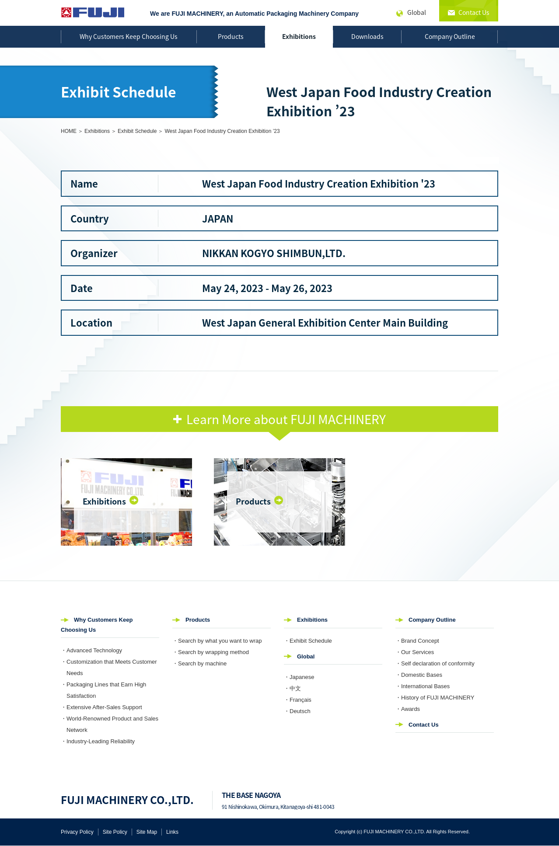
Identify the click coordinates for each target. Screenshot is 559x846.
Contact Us (424, 724)
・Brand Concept (417, 640)
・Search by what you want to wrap (217, 640)
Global (305, 656)
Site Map (146, 832)
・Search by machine (199, 663)
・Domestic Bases (418, 675)
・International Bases (422, 686)
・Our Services (414, 652)
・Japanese (299, 677)
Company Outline (450, 36)
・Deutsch (297, 711)
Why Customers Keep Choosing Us (129, 36)
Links (172, 832)
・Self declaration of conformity (435, 663)
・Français (297, 699)
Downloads (367, 36)
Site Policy (115, 832)
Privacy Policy (77, 832)
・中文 (292, 688)
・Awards (407, 709)
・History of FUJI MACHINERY (434, 697)
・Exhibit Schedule (308, 640)
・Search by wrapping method (210, 652)
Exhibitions (299, 36)
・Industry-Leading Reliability (98, 741)
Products (231, 36)
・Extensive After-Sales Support (101, 707)
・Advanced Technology (91, 650)
